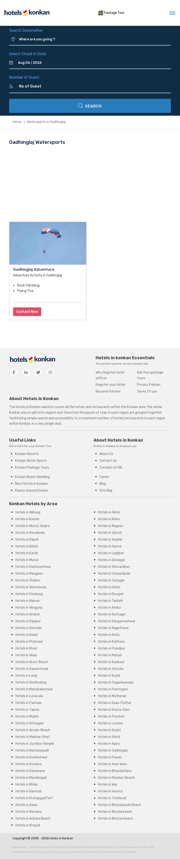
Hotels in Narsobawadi (32, 750)
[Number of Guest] (93, 86)
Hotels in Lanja (26, 676)
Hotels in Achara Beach (32, 819)
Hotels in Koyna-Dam (114, 710)
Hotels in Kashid (27, 519)
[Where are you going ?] (95, 39)
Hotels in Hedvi (109, 587)
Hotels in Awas (26, 805)
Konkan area (136, 407)
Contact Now (27, 312)
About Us (106, 454)
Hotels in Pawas (110, 757)
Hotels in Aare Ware (112, 764)
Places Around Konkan (31, 490)
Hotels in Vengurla (28, 608)
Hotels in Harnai (109, 546)
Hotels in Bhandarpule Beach (119, 805)
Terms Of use (147, 391)
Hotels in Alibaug (27, 512)
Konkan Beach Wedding (32, 477)
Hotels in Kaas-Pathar (114, 703)
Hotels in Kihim (109, 519)
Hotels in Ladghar (111, 553)
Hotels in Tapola (27, 710)
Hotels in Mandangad (31, 778)
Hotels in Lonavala (29, 696)
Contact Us (108, 461)
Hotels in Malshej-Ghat (32, 737)
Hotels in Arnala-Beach (32, 730)
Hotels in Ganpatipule (114, 574)
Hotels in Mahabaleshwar (34, 689)
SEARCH (90, 106)
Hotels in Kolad (26, 635)
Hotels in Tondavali (112, 798)
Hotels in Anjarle (110, 540)
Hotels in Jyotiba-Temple (34, 744)
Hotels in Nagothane (113, 628)
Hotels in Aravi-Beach (31, 662)
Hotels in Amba (109, 608)
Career (104, 477)
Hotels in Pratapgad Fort (34, 798)
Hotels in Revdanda (30, 533)
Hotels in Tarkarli (110, 601)
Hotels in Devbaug (29, 594)
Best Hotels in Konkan (31, 484)
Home (17, 122)
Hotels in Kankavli (111, 662)
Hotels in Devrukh (28, 628)
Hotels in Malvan (27, 601)
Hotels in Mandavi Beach (116, 778)
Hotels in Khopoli (27, 825)
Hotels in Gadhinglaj (113, 750)
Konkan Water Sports (31, 461)
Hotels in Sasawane (30, 771)
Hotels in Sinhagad (29, 723)
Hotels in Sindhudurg (30, 682)
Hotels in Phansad (28, 642)
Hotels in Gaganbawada (116, 682)
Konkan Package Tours (32, 468)
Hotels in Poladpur (111, 648)
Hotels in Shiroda (110, 669)
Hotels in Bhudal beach (115, 812)
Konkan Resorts (27, 454)
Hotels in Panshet (111, 716)
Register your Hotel (110, 385)
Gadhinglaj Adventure (33, 269)
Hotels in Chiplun (27, 580)
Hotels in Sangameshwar (116, 621)
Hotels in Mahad (110, 655)
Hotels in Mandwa (28, 812)
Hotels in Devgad (110, 594)
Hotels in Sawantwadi (31, 669)
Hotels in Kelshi (26, 546)
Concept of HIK (110, 468)
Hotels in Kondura (28, 764)
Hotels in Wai (107, 784)
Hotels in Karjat (109, 730)
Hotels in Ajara (109, 744)
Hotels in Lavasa (110, 723)
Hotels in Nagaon (110, 526)
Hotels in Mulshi (26, 716)
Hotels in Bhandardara (114, 771)
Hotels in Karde (26, 553)
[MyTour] (27, 13)
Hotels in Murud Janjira (32, 526)
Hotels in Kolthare (111, 642)
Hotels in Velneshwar (31, 587)
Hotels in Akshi (109, 512)
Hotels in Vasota (110, 791)
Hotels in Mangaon (29, 574)
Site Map (105, 490)
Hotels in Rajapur (28, 621)
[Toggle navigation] (172, 13)
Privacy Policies (149, 385)
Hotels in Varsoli (110, 533)
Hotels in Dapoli (26, 540)
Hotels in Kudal (109, 676)
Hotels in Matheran (112, 696)
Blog (102, 484)
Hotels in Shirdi (109, 737)
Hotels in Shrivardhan (114, 567)
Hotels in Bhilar (26, 784)
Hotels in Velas (26, 655)
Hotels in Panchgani (113, 689)
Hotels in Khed (26, 648)
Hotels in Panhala (28, 703)
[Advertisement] (90, 183)
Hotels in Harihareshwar (33, 567)
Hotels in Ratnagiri (112, 614)
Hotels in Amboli (27, 614)
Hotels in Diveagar (111, 560)
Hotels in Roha (109, 635)
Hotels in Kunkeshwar (31, 757)
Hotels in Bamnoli (28, 791)
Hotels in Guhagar (111, 580)
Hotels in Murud (26, 560)
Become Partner (108, 391)
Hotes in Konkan (61, 838)
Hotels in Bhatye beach (115, 819)
